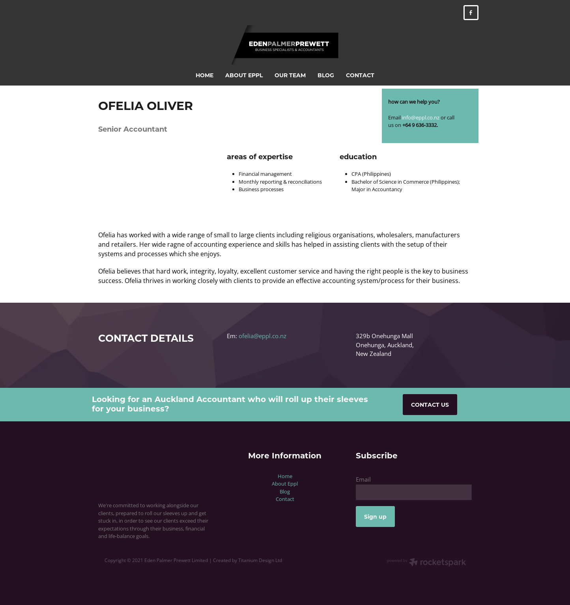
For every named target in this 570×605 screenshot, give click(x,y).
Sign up (375, 516)
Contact (285, 499)
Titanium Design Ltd (260, 560)
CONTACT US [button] (430, 404)
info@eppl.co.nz (420, 117)
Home (285, 476)
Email (363, 479)
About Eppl (285, 483)
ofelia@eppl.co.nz (262, 336)
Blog (285, 491)
